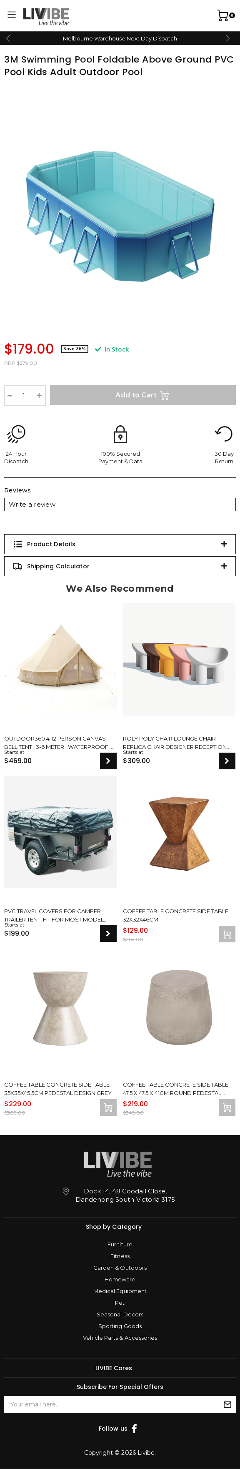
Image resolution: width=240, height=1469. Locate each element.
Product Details (44, 544)
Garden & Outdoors (119, 1267)
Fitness (119, 1256)
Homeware (120, 1279)
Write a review (32, 504)
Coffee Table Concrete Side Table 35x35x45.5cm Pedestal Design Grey (58, 1088)
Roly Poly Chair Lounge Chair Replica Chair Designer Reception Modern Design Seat (175, 742)
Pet (120, 1302)
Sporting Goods (119, 1326)
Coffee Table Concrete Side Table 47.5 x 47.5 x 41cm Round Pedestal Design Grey (175, 1088)
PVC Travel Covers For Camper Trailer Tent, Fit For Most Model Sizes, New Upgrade (54, 915)
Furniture (120, 1244)
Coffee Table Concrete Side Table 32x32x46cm (175, 915)
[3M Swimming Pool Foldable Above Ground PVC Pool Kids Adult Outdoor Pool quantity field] (25, 395)
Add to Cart (142, 395)
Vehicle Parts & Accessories (120, 1337)
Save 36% (74, 349)
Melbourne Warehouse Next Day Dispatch (120, 38)
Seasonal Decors (120, 1314)
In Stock (112, 349)
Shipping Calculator (51, 566)
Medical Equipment (119, 1291)
